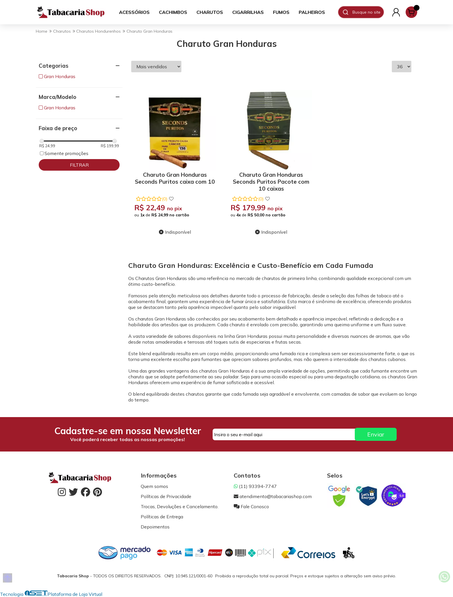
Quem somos (154, 486)
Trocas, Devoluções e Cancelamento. (179, 506)
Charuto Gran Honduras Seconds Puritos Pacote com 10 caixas (271, 180)
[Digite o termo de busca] (367, 12)
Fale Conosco (251, 506)
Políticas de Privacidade (166, 496)
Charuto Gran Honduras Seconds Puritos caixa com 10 (175, 178)
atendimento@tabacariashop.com (273, 496)
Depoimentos (155, 527)
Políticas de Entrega (162, 516)
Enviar (375, 434)
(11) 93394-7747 (255, 486)
